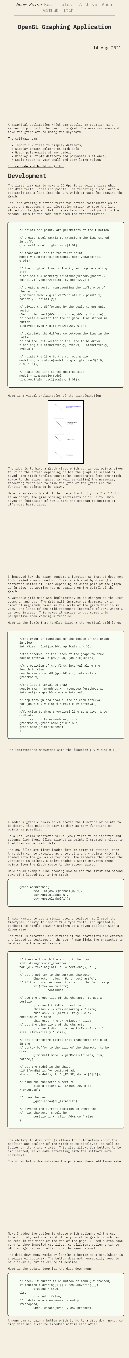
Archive (88, 4)
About (108, 4)
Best (49, 4)
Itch (68, 10)
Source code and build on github (36, 166)
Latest (66, 4)
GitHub (51, 10)
